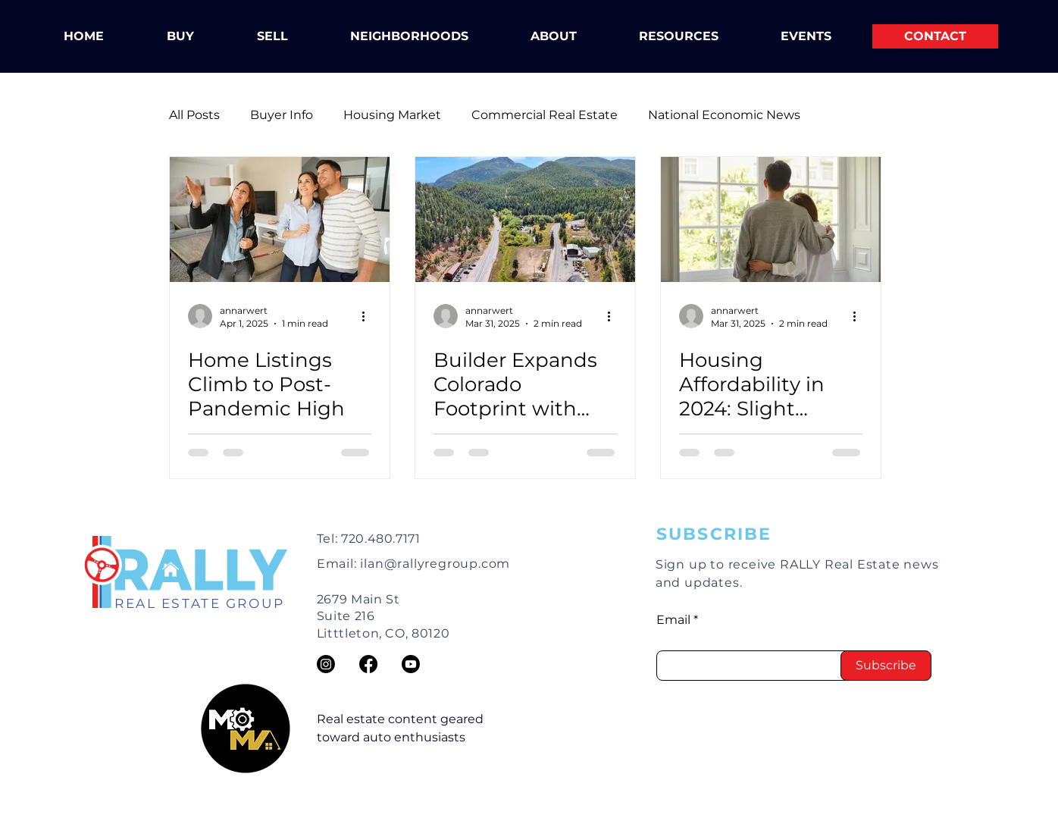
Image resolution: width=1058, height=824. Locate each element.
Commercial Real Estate (544, 115)
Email (673, 620)
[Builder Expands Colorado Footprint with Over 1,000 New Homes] (525, 219)
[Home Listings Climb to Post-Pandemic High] (280, 219)
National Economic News (724, 115)
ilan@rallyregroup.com (435, 563)
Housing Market (392, 115)
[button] (553, 36)
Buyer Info (281, 115)
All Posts (194, 115)
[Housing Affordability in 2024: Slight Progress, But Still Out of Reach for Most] (771, 219)
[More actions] (369, 316)
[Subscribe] (885, 665)
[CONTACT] (935, 36)
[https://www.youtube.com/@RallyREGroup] (411, 664)
